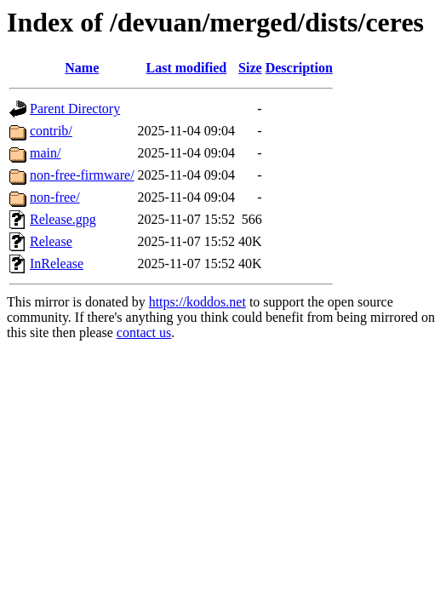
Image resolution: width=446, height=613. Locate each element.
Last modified (186, 67)
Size (250, 67)
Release (51, 241)
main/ (45, 153)
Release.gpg (63, 219)
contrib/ (51, 130)
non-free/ (55, 197)
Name (82, 67)
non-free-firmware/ (82, 175)
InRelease (56, 263)
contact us (144, 332)
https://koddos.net (197, 302)
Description (299, 67)
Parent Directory (75, 108)
